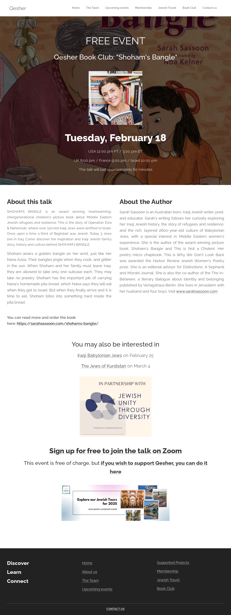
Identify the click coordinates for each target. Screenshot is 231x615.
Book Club (165, 588)
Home (87, 563)
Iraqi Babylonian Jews (99, 355)
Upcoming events (97, 589)
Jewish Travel (168, 580)
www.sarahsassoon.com (196, 291)
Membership (167, 571)
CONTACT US (115, 609)
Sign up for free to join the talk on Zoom (115, 451)
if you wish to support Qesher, (137, 463)
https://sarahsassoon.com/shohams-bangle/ (58, 323)
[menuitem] (179, 8)
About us (89, 572)
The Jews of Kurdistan (103, 366)
